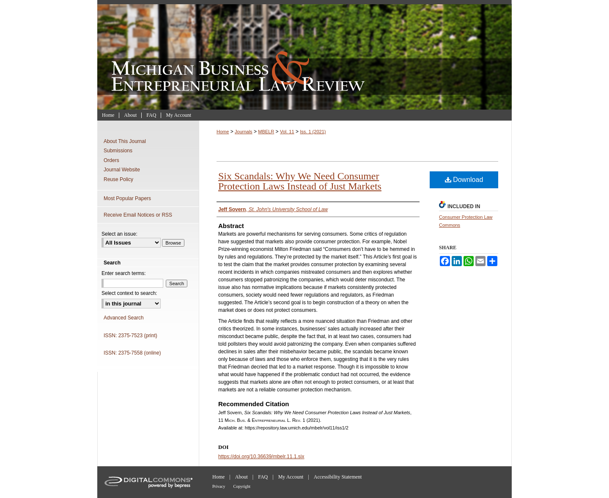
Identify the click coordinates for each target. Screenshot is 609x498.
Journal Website (122, 170)
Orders (111, 160)
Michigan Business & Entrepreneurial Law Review (304, 55)
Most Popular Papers (127, 198)
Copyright (242, 486)
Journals (243, 131)
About (241, 477)
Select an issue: (119, 234)
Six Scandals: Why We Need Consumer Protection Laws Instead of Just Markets (299, 181)
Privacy (218, 486)
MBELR (266, 131)
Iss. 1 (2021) (313, 131)
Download (464, 179)
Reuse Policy (118, 179)
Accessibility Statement (338, 477)
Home (223, 131)
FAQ (263, 477)
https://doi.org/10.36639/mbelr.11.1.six (261, 456)
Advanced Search (124, 318)
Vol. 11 (287, 131)
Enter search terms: (124, 273)
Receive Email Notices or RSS (138, 215)
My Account (291, 477)
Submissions (118, 151)
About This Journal (125, 141)
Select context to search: (129, 293)
